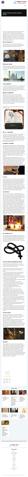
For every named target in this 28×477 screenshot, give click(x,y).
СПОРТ (14, 456)
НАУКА (9, 373)
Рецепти (14, 465)
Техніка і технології (14, 452)
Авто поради (14, 464)
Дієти (14, 461)
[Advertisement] (14, 24)
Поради (14, 460)
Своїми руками (14, 459)
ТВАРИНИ (14, 457)
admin (8, 372)
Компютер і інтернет (14, 468)
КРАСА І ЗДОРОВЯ (14, 453)
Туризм (14, 467)
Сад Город (14, 454)
